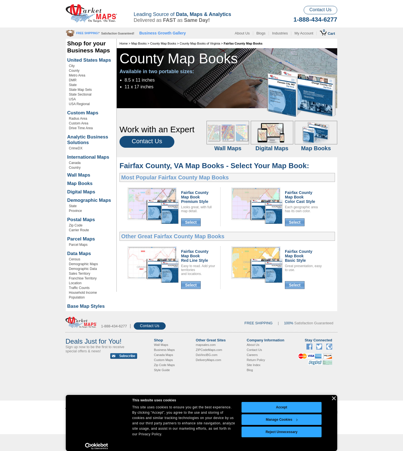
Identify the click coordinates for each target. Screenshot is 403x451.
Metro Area (77, 75)
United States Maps (89, 60)
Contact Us (320, 9)
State (73, 85)
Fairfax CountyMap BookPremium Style (194, 197)
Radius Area (78, 119)
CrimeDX (76, 148)
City (72, 66)
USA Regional (79, 104)
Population (77, 297)
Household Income (83, 293)
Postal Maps (81, 219)
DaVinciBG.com (206, 355)
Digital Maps (81, 192)
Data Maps (79, 253)
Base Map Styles (86, 306)
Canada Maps (163, 355)
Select (190, 222)
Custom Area (78, 123)
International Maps (88, 157)
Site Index (254, 365)
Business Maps (164, 349)
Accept (281, 407)
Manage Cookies (282, 420)
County (74, 71)
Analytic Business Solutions (87, 139)
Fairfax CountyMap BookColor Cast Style (300, 197)
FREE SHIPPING (259, 323)
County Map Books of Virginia (200, 43)
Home (124, 43)
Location (75, 283)
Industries (280, 33)
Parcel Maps (81, 239)
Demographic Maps (89, 200)
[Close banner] (334, 398)
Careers (252, 355)
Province (75, 211)
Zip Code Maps (164, 365)
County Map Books (163, 43)
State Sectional (80, 94)
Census (74, 259)
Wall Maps (78, 175)
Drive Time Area (81, 128)
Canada (75, 163)
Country (75, 168)
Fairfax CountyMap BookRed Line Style (194, 256)
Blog (250, 370)
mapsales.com (206, 344)
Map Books (80, 183)
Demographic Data (83, 269)
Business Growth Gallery (162, 33)
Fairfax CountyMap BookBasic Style (298, 256)
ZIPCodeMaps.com (209, 349)
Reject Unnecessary (281, 432)
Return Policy (256, 360)
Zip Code (76, 225)
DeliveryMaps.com (208, 360)
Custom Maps (82, 112)
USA (72, 99)
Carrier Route (79, 230)
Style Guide (162, 370)
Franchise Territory (83, 278)
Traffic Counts (79, 288)
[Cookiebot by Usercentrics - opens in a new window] (96, 446)
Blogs (261, 33)
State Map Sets (80, 90)
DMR (72, 80)
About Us (242, 33)
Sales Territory (79, 274)
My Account (303, 33)
